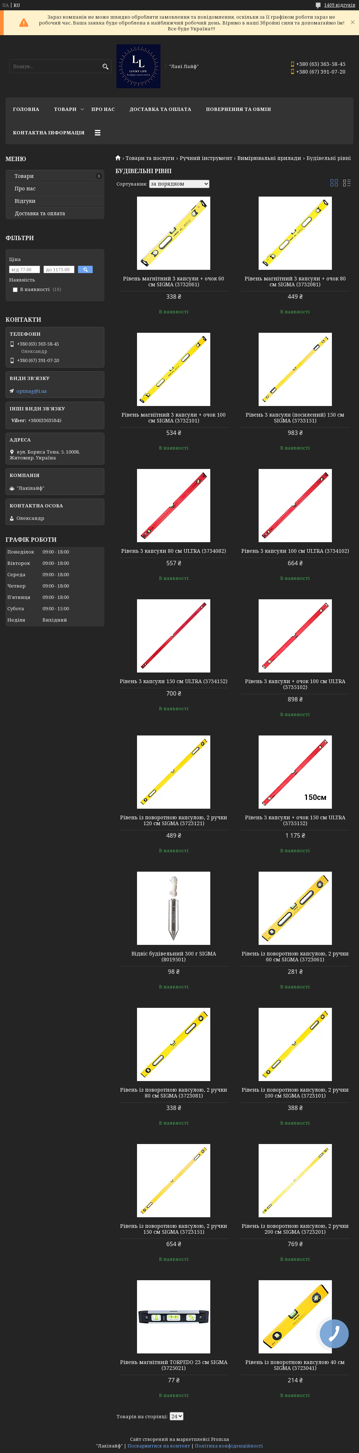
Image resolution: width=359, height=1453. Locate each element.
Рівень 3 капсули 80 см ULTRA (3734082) (173, 551)
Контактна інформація (49, 132)
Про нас (103, 109)
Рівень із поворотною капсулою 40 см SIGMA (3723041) (295, 1365)
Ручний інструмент (206, 158)
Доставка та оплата (160, 109)
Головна (26, 109)
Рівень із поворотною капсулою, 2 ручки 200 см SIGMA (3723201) (295, 1229)
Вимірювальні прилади (269, 158)
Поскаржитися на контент (158, 1446)
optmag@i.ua (31, 391)
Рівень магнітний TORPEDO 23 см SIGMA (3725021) (173, 1365)
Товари (65, 109)
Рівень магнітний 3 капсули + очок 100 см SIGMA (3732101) (174, 418)
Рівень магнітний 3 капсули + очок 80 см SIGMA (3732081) (295, 281)
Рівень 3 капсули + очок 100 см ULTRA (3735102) (295, 684)
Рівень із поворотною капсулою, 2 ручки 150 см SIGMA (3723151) (173, 1229)
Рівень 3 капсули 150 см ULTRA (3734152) (173, 681)
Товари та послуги (150, 158)
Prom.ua (220, 1439)
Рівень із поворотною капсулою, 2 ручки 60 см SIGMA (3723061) (295, 956)
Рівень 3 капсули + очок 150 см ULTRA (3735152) (295, 820)
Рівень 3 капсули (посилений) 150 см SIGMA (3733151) (295, 418)
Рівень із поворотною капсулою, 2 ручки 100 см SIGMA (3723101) (295, 1093)
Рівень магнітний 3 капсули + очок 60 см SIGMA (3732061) (173, 281)
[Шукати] (105, 66)
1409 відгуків (339, 5)
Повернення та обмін (238, 109)
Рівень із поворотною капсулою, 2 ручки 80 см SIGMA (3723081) (173, 1093)
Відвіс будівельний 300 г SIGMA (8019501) (174, 956)
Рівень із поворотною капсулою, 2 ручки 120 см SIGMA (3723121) (173, 820)
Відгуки (25, 201)
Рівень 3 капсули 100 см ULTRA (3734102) (295, 551)
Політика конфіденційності (229, 1446)
